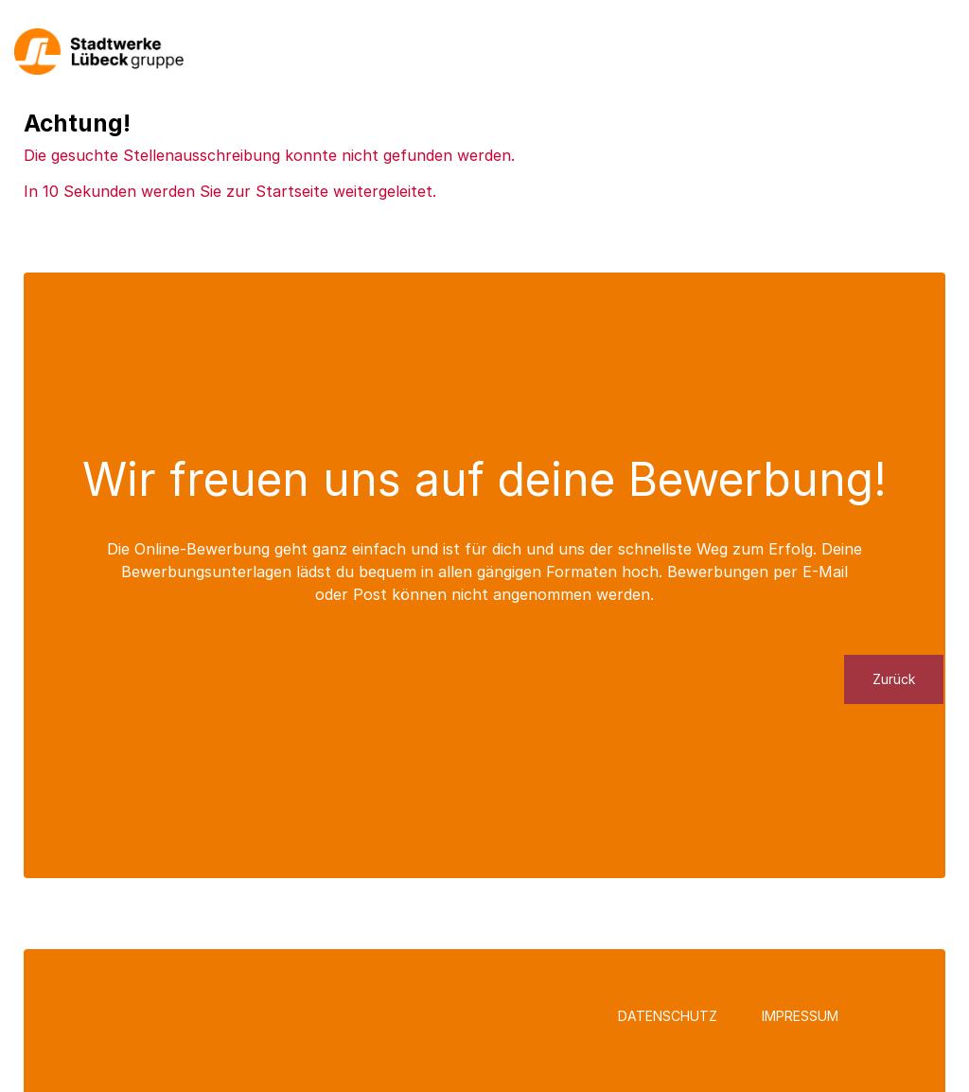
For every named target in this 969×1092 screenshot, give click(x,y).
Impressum (800, 1016)
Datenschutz (667, 1016)
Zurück (893, 679)
